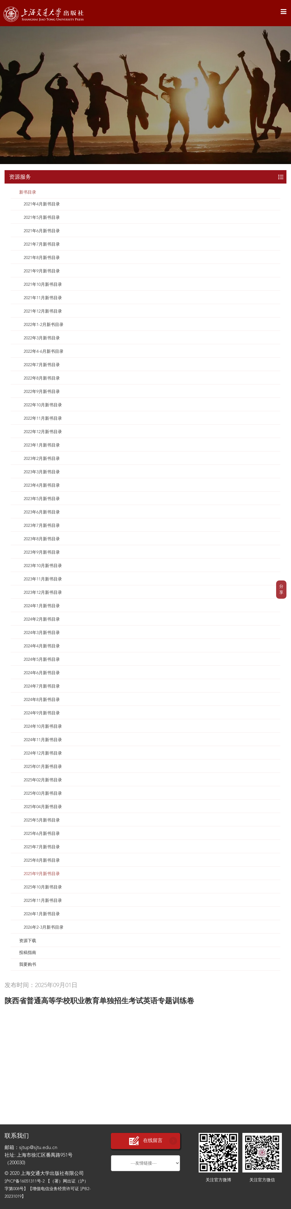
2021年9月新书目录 (42, 271)
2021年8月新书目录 (42, 258)
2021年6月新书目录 (42, 231)
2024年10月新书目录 (43, 726)
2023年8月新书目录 (42, 539)
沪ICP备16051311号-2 (25, 1181)
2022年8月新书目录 (42, 378)
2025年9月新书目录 (42, 874)
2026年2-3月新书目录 (43, 927)
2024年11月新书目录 (43, 740)
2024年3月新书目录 (42, 633)
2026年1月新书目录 (42, 914)
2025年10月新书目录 (43, 887)
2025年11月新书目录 (43, 901)
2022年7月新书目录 (42, 365)
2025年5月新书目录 (42, 820)
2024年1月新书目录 (42, 606)
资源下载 (27, 941)
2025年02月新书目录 (43, 780)
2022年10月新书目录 (43, 405)
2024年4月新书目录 (42, 646)
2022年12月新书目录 (43, 432)
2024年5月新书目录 (42, 659)
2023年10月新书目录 (43, 566)
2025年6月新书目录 (42, 834)
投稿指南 (27, 953)
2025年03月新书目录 (43, 793)
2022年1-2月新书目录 (43, 325)
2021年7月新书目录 (42, 244)
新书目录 (27, 192)
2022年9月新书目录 (42, 392)
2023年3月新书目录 (42, 472)
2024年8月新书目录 (42, 700)
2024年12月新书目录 (43, 753)
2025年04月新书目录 (43, 807)
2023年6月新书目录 (42, 512)
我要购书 (27, 964)
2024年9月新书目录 (42, 713)
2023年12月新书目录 (43, 592)
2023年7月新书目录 (42, 526)
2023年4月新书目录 (42, 485)
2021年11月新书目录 (43, 298)
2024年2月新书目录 (42, 619)
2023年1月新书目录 (42, 445)
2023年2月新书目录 (42, 459)
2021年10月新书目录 (43, 284)
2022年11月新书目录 (43, 418)
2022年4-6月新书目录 (43, 351)
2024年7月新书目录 (42, 686)
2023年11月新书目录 (43, 579)
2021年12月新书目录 (43, 311)
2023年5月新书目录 (42, 499)
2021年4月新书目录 (42, 204)
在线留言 (145, 1141)
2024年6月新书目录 (42, 673)
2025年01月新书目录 (43, 767)
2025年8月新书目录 (42, 860)
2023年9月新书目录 (42, 552)
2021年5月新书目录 (42, 218)
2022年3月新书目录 (42, 338)
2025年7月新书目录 (42, 847)
